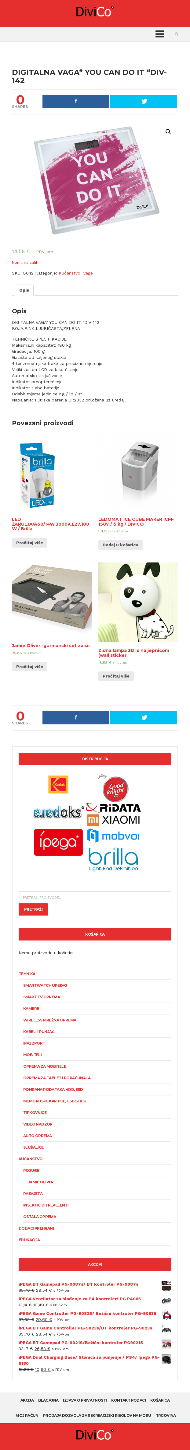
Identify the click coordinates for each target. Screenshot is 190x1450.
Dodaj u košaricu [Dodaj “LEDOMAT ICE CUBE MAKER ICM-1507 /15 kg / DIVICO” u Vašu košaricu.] (120, 544)
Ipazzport (34, 1043)
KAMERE (31, 1008)
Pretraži (33, 909)
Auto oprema (37, 1135)
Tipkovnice (34, 1112)
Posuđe (31, 1170)
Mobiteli (32, 1054)
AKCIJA (27, 1400)
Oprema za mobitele (44, 1066)
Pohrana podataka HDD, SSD (53, 1089)
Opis (24, 290)
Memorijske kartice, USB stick (54, 1101)
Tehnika (27, 974)
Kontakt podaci (128, 1400)
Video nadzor (38, 1124)
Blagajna (48, 1400)
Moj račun (27, 1415)
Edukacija (29, 1240)
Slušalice (33, 1147)
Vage (88, 273)
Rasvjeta (32, 1193)
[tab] (24, 290)
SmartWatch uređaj (45, 985)
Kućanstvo (69, 273)
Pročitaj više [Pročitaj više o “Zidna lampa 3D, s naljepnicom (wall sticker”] (116, 676)
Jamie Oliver (41, 1182)
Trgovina (166, 1415)
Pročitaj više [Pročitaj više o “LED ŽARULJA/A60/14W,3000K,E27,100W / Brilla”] (29, 542)
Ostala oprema (39, 1216)
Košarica (160, 1400)
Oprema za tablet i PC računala (56, 1078)
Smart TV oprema (41, 997)
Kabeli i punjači (39, 1031)
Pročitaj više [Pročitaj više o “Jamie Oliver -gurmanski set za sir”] (29, 666)
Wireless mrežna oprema (49, 1020)
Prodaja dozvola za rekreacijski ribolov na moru (97, 1415)
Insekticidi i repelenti (45, 1205)
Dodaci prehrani (36, 1228)
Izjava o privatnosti (85, 1400)
